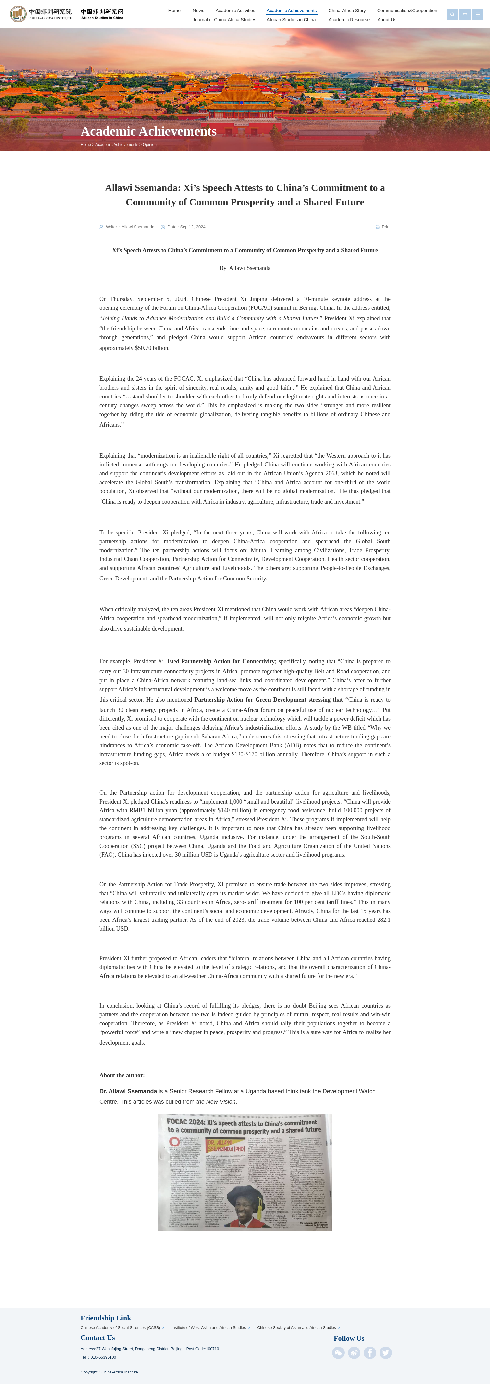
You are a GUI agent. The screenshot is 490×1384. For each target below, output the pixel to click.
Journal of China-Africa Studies (224, 19)
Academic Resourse (349, 19)
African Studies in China (291, 19)
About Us (387, 19)
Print (386, 226)
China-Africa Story (347, 10)
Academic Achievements (292, 10)
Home (174, 10)
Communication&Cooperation (407, 10)
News (198, 10)
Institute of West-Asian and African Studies (209, 1328)
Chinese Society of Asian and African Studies (297, 1328)
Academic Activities (235, 10)
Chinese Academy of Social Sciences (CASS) (121, 1328)
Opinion (149, 144)
